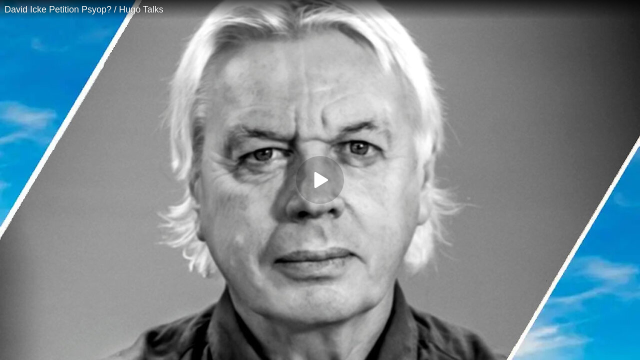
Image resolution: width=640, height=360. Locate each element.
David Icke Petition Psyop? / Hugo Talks (84, 9)
